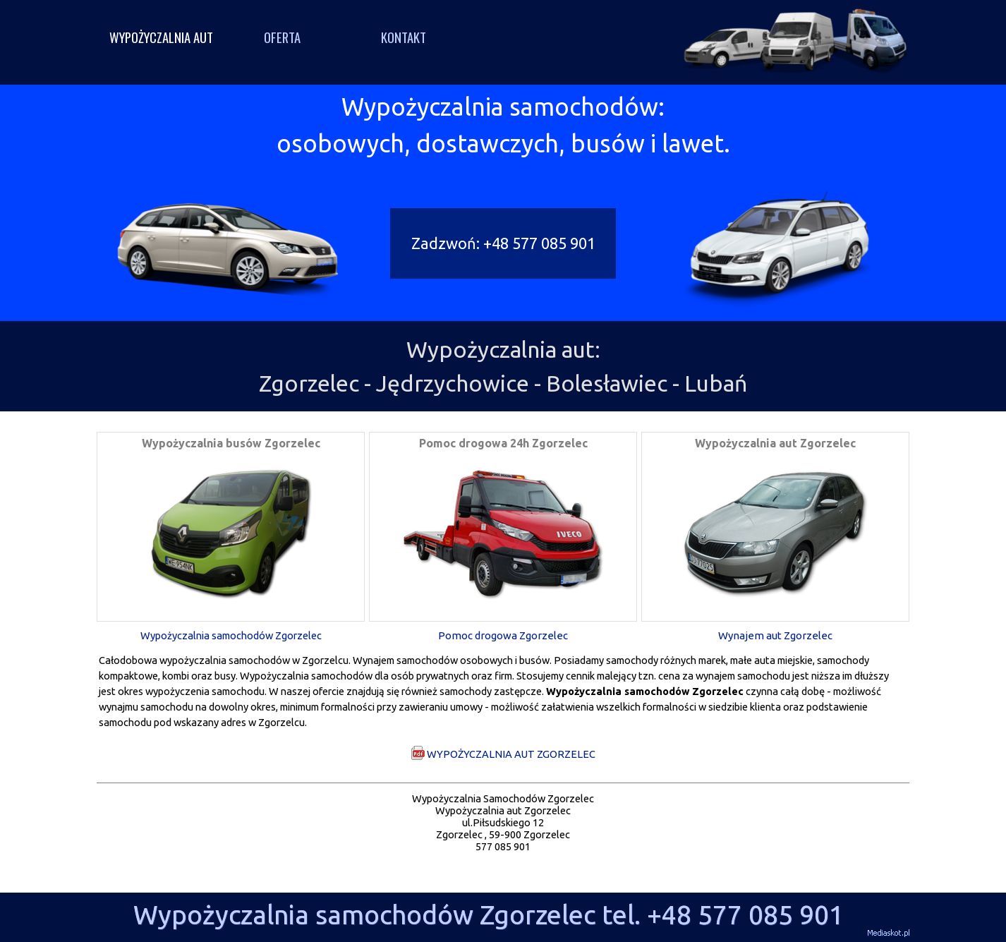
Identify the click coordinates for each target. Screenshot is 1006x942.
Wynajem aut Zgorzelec (775, 635)
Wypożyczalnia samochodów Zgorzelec (231, 635)
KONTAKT (403, 37)
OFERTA (282, 37)
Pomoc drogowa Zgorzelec (503, 635)
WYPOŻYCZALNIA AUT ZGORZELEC (503, 753)
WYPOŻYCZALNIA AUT (161, 37)
